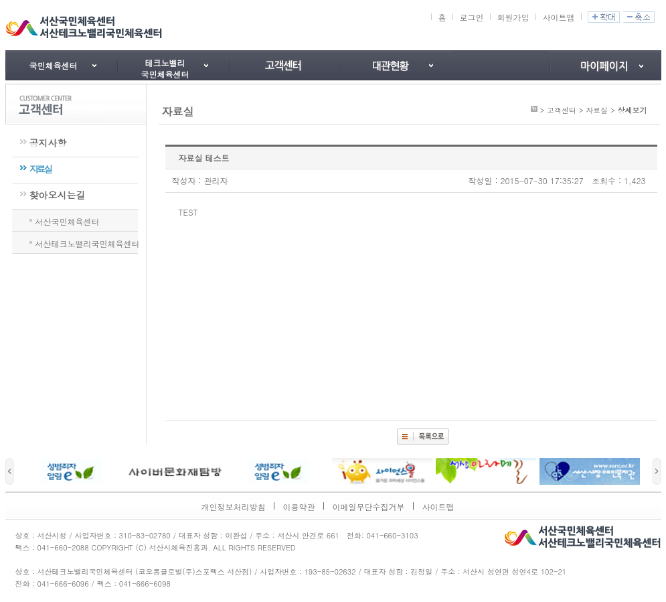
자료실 (40, 168)
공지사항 (48, 142)
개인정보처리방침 (233, 506)
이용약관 (299, 506)
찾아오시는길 (57, 195)
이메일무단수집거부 (369, 506)
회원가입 (513, 17)
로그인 (471, 17)
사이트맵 (558, 17)
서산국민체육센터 (67, 220)
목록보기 (423, 436)
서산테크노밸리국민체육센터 (87, 242)
